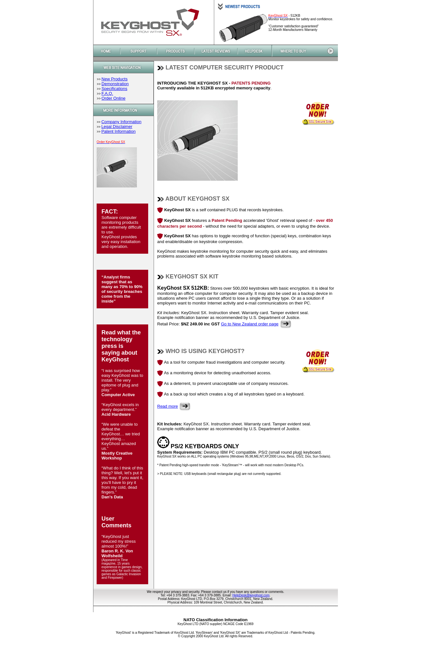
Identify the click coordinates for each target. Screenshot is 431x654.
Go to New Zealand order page (250, 324)
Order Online (113, 98)
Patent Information (118, 131)
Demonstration (115, 83)
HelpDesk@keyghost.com (250, 595)
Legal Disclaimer (116, 126)
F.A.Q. (107, 93)
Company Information (121, 121)
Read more (167, 406)
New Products (114, 79)
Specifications (114, 88)
